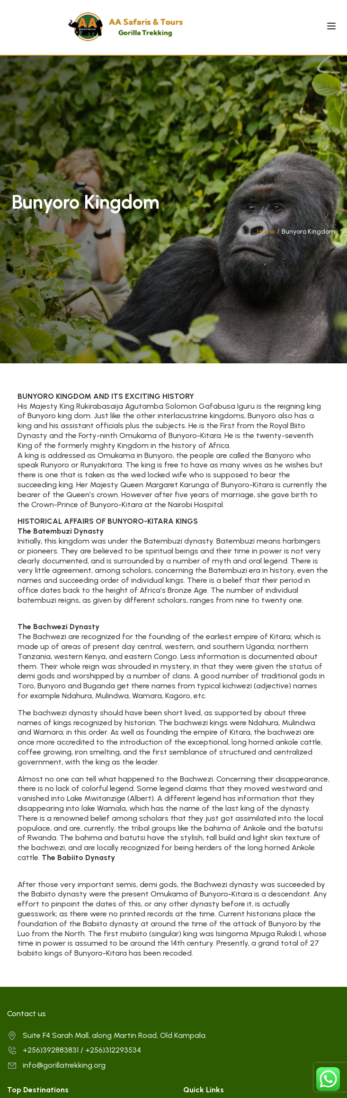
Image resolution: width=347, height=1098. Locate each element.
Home (266, 232)
